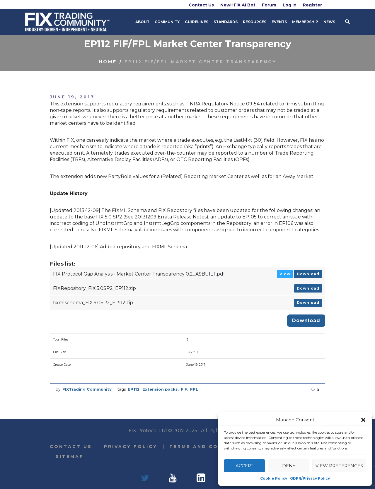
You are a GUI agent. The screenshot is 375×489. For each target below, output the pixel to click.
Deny (288, 466)
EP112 (133, 389)
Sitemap (70, 456)
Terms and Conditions (209, 446)
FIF (184, 389)
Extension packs (160, 389)
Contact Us (71, 446)
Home (108, 61)
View (284, 274)
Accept (244, 466)
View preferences (339, 466)
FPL (194, 389)
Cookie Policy (273, 478)
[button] (363, 420)
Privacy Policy (130, 446)
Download (308, 274)
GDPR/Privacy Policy (310, 478)
